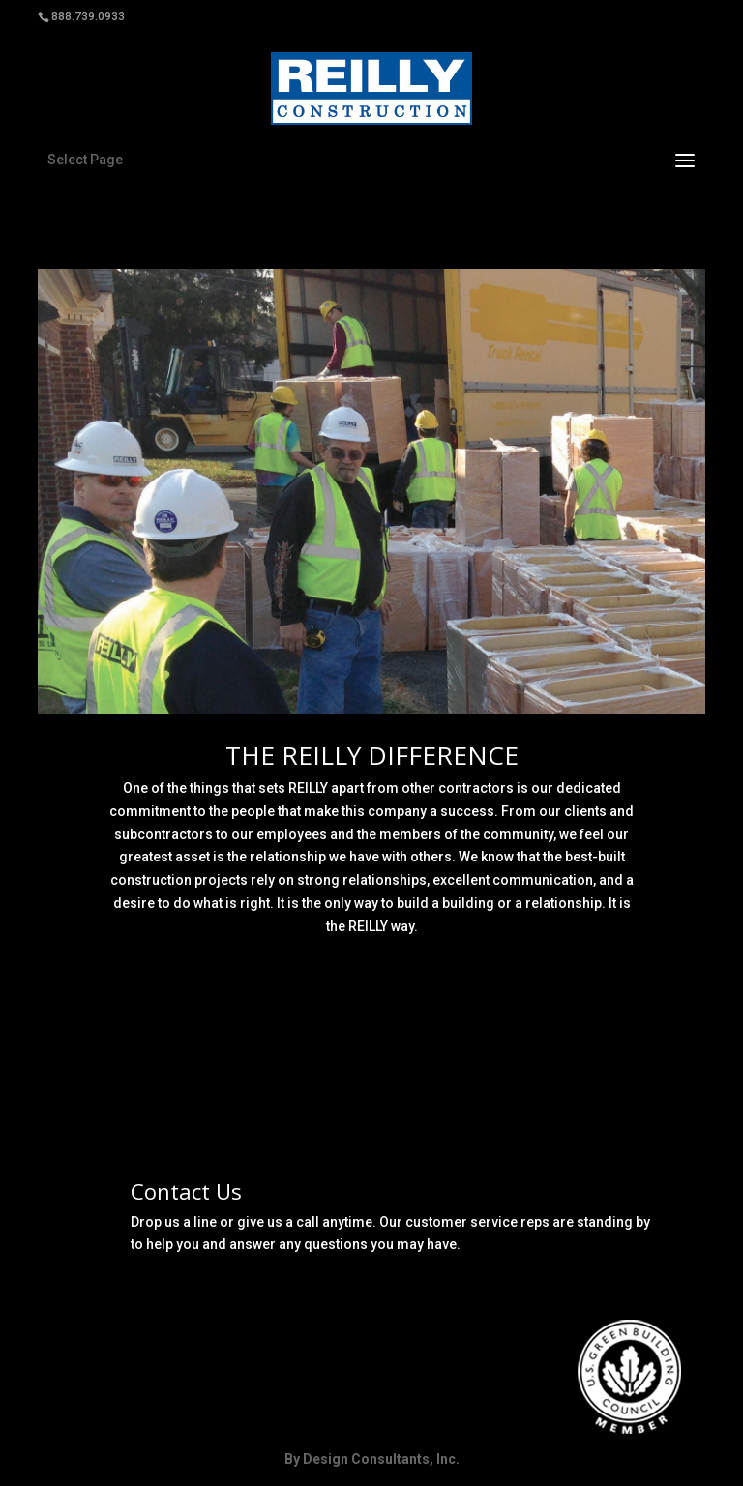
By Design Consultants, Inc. (372, 1459)
